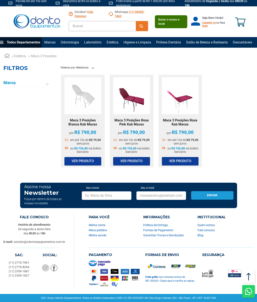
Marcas (50, 42)
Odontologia (70, 42)
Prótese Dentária (168, 42)
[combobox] (108, 26)
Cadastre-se (209, 22)
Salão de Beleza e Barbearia (207, 42)
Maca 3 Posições (44, 56)
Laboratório (92, 42)
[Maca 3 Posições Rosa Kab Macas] (180, 121)
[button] (27, 84)
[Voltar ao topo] (248, 276)
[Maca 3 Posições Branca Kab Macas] (83, 121)
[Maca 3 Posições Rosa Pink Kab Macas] (131, 121)
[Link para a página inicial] (7, 56)
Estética (112, 42)
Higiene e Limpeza (137, 42)
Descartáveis (242, 42)
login (205, 25)
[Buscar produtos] (141, 26)
